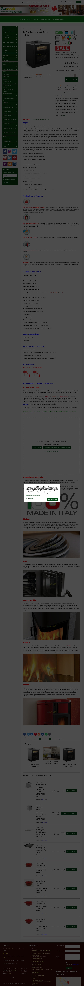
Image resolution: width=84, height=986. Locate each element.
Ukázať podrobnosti (30, 498)
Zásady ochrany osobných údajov (33, 495)
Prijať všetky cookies (52, 499)
